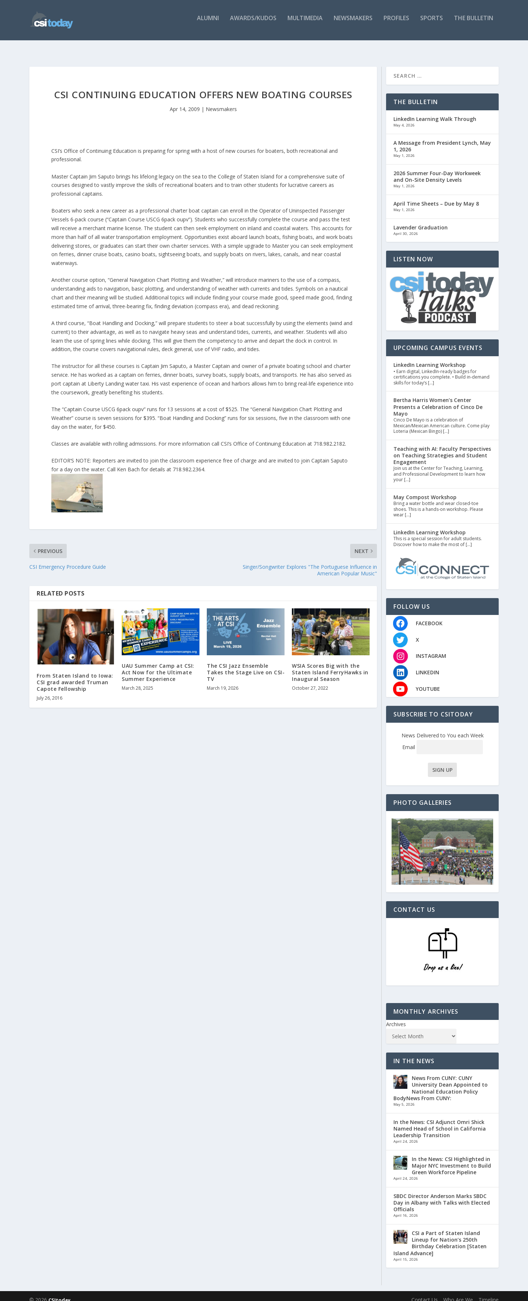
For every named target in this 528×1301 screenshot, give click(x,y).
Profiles (396, 22)
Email (442, 739)
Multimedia (305, 22)
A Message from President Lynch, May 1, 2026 (442, 138)
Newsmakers (353, 22)
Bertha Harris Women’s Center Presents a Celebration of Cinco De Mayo (438, 399)
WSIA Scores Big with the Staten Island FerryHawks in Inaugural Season (330, 665)
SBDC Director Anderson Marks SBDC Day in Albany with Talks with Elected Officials (441, 1195)
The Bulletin (473, 22)
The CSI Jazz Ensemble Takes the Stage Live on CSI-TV (246, 665)
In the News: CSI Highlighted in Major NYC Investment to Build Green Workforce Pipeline (451, 1158)
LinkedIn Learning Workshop (429, 357)
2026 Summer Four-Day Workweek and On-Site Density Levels (437, 169)
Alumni (208, 22)
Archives (396, 1016)
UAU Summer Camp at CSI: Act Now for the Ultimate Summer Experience (158, 665)
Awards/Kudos (253, 22)
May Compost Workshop (424, 489)
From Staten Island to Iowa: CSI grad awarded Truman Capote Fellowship (75, 675)
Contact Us (424, 1292)
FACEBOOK (429, 615)
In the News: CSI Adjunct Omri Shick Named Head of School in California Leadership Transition (439, 1121)
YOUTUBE (428, 681)
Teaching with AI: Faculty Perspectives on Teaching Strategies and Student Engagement (442, 448)
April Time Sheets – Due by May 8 (436, 196)
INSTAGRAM (431, 648)
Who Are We (458, 1292)
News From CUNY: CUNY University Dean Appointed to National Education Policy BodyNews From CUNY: (440, 1080)
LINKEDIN (427, 664)
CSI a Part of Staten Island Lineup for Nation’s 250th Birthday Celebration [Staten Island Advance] (440, 1235)
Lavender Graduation (420, 219)
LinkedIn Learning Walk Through (434, 111)
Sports (431, 22)
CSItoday (59, 1292)
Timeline (488, 1292)
